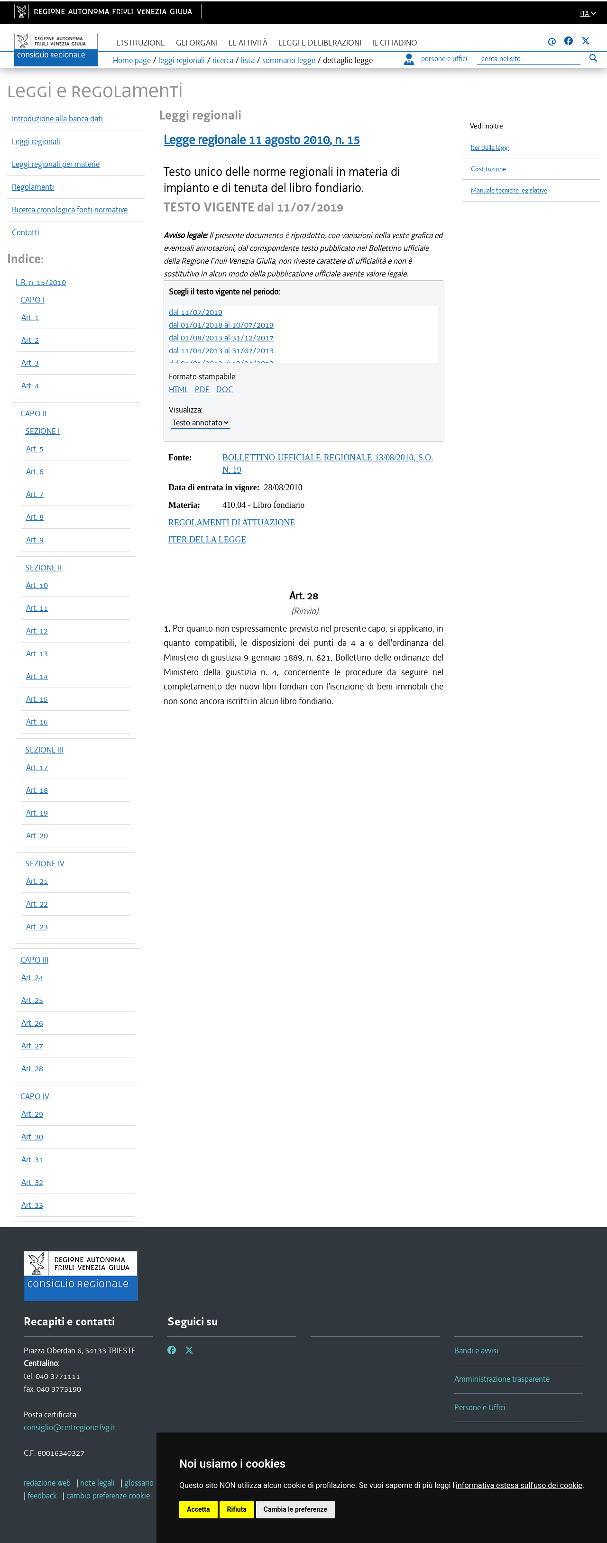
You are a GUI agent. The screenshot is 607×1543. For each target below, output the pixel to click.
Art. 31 (32, 1159)
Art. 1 (30, 317)
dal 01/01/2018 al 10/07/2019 (221, 325)
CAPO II (33, 413)
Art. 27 (32, 1045)
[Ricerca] (529, 59)
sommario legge (288, 60)
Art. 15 (37, 699)
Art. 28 (32, 1068)
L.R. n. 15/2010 (41, 282)
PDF (202, 389)
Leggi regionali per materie (56, 164)
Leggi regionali (36, 141)
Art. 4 (30, 385)
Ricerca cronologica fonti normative (70, 209)
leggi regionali (181, 60)
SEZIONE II (43, 567)
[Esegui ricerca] (593, 57)
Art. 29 (32, 1114)
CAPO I (32, 299)
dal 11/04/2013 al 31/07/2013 (221, 350)
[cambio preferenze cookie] (108, 1495)
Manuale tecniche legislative (509, 190)
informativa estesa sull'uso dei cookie (519, 1485)
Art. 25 (32, 1000)
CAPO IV (34, 1096)
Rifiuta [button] (237, 1509)
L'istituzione (141, 43)
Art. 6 (35, 471)
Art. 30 (32, 1136)
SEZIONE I (42, 431)
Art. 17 (37, 767)
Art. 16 (37, 721)
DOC (224, 389)
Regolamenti (33, 187)
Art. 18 (37, 790)
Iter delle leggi (490, 147)
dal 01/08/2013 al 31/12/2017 (221, 337)
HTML (178, 389)
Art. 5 (35, 448)
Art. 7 (35, 494)
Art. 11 (37, 608)
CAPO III (34, 960)
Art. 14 (37, 676)
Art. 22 (37, 904)
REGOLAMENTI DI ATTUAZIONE (231, 522)
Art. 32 (32, 1182)
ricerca (222, 60)
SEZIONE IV (44, 863)
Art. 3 (30, 363)
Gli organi (197, 43)
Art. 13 (37, 653)
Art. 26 (32, 1023)
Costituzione (488, 169)
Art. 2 (30, 340)
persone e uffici (435, 59)
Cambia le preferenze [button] (295, 1509)
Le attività (248, 43)
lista (248, 60)
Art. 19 (37, 813)
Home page (132, 60)
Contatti (25, 232)
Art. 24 (32, 977)
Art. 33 (32, 1205)
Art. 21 (37, 881)
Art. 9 (35, 539)
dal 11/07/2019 (195, 312)
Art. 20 (37, 835)
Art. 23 (37, 926)
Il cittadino (394, 43)
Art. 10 (37, 585)
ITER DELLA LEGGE (207, 539)
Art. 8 (35, 517)
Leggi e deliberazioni (319, 43)
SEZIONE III (44, 749)
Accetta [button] (198, 1509)
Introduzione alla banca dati (57, 118)
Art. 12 (37, 630)
